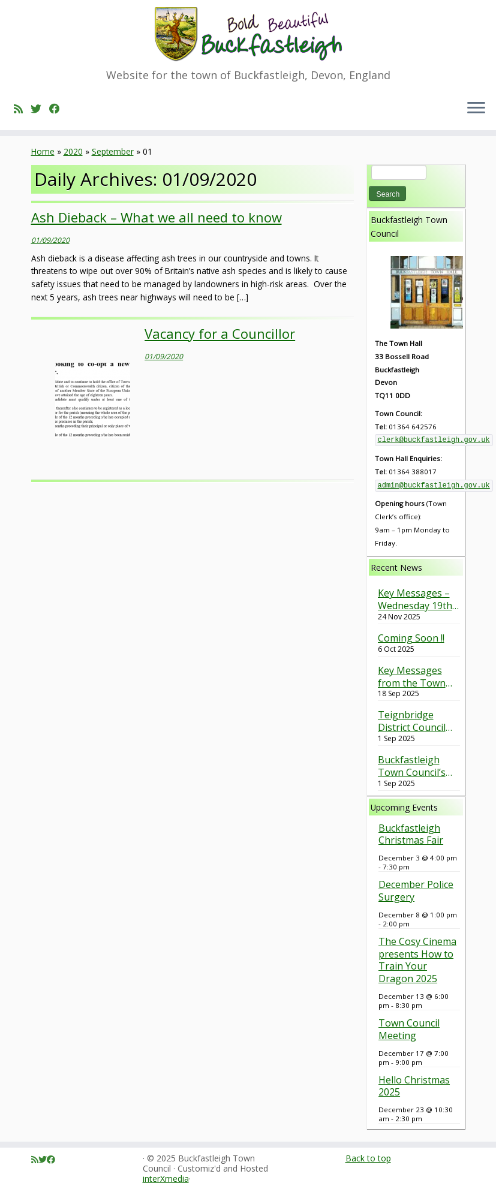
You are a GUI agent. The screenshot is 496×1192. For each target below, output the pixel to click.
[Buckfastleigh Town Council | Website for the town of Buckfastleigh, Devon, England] (248, 34)
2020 (73, 151)
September (113, 151)
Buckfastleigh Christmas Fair (410, 834)
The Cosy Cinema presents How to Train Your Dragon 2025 (417, 960)
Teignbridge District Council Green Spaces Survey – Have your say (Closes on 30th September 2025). (417, 721)
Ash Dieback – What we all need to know (156, 217)
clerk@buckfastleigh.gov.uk (434, 440)
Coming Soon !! (411, 638)
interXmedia (166, 1179)
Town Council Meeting (409, 1029)
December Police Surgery (415, 891)
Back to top (368, 1158)
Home (43, 151)
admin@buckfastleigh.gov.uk (434, 485)
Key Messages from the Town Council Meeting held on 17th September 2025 (415, 677)
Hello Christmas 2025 (414, 1086)
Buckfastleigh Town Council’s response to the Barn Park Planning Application (414, 766)
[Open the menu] (476, 109)
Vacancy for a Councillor (220, 333)
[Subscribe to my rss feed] (22, 108)
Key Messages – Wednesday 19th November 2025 (415, 599)
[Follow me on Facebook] (58, 108)
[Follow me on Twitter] (40, 108)
